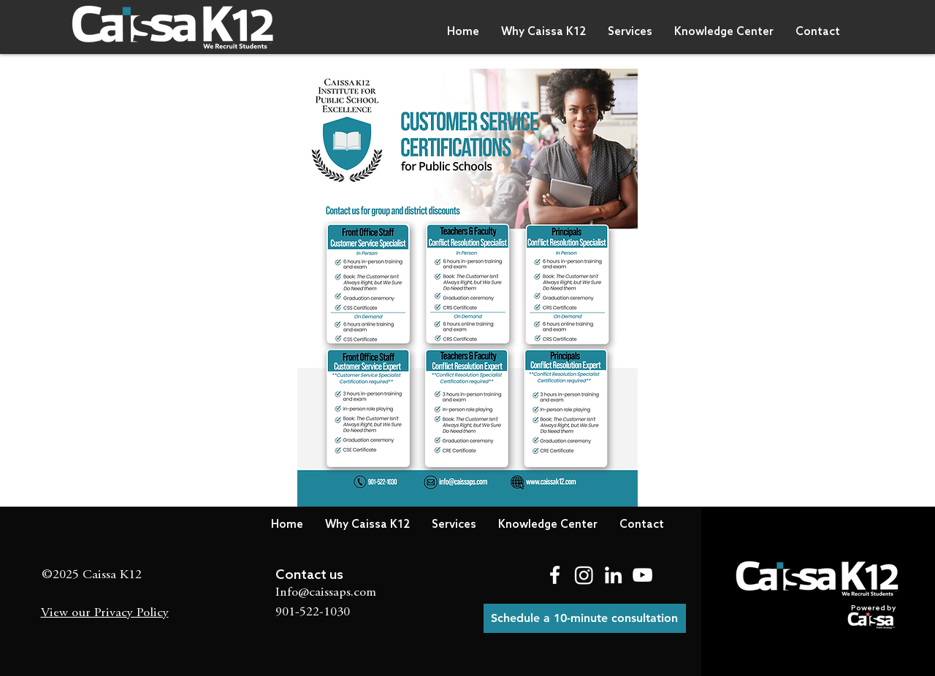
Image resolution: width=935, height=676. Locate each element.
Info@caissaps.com (325, 592)
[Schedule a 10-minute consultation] (585, 618)
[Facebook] (555, 575)
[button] (543, 32)
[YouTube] (642, 575)
